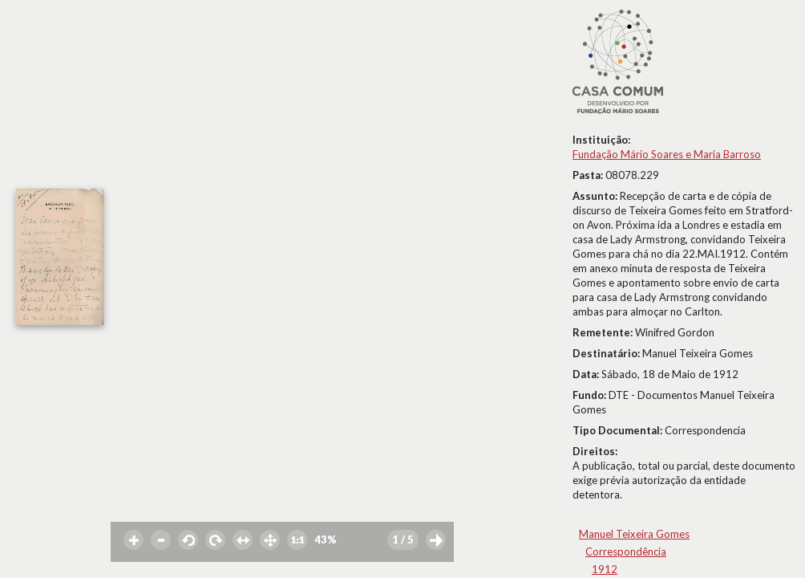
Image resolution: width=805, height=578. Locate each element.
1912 (604, 569)
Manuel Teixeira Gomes (634, 533)
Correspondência (625, 551)
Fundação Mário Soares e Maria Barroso (666, 154)
